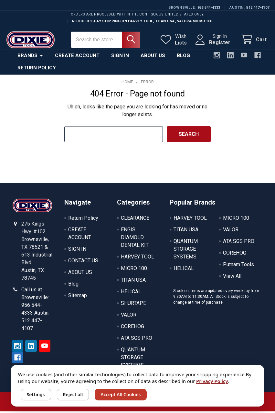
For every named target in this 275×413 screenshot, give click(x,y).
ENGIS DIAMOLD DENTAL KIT (135, 239)
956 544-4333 (208, 7)
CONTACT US (83, 262)
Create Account (77, 57)
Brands (30, 57)
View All (232, 278)
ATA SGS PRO (136, 340)
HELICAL (131, 293)
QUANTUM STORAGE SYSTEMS (133, 359)
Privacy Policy (212, 381)
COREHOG (132, 328)
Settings (36, 394)
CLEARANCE (135, 220)
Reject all (73, 394)
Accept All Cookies (120, 394)
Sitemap (77, 297)
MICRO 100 (134, 270)
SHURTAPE (133, 305)
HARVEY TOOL (137, 258)
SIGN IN (77, 250)
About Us (153, 57)
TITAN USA (133, 281)
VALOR (128, 316)
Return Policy (36, 69)
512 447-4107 (257, 7)
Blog (183, 57)
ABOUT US (80, 274)
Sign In (120, 57)
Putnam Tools (238, 266)
